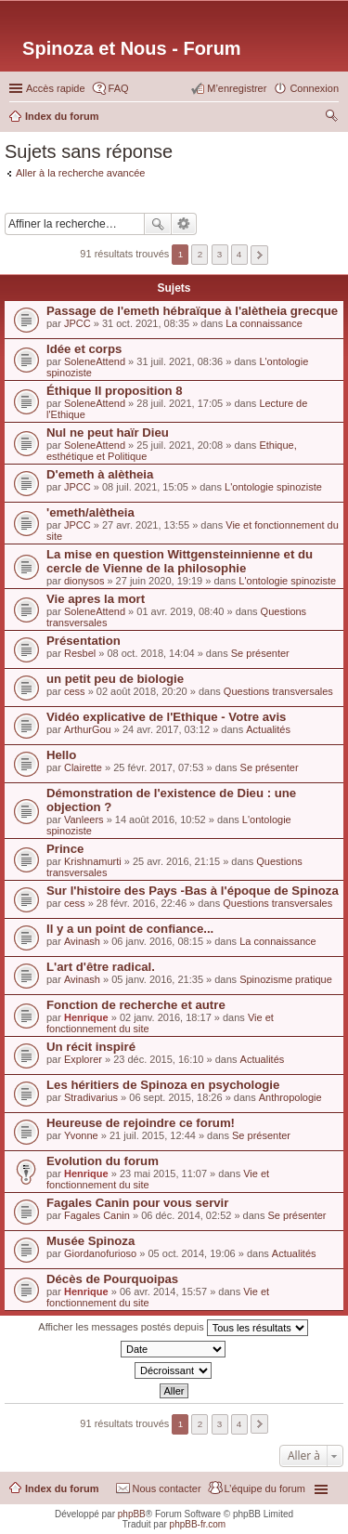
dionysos (84, 580)
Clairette (83, 767)
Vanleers (84, 819)
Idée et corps (84, 349)
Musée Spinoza (90, 1241)
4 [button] (239, 254)
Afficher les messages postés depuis (172, 1327)
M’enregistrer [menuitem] (236, 88)
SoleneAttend (94, 361)
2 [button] (200, 254)
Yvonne (81, 1135)
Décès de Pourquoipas (112, 1279)
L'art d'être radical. (100, 967)
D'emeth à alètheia (99, 474)
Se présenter (260, 653)
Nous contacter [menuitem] (167, 1488)
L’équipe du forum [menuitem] (265, 1488)
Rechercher (158, 224)
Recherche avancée (184, 224)
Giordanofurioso (100, 1253)
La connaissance (264, 323)
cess (74, 691)
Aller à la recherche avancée (80, 172)
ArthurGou (87, 729)
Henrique (86, 1017)
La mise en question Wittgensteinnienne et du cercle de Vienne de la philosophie (179, 561)
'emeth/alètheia (90, 512)
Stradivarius (91, 1097)
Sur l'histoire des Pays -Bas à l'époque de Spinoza (192, 891)
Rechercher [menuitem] (331, 118)
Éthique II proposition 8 (114, 391)
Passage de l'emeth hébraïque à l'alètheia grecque (192, 311)
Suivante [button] (259, 255)
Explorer (83, 1059)
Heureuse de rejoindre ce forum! (140, 1123)
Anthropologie (290, 1097)
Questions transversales (278, 691)
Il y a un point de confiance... (129, 929)
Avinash (82, 941)
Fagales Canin (97, 1215)
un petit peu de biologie (115, 679)
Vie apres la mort (95, 599)
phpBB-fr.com (198, 1524)
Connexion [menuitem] (314, 88)
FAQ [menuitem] (119, 88)
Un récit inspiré (90, 1047)
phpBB (132, 1514)
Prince (65, 849)
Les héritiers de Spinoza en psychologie (162, 1085)
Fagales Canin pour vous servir (137, 1203)
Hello (61, 755)
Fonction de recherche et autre (136, 1005)
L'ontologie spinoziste (273, 486)
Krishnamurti (93, 861)
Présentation (83, 641)
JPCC (77, 323)
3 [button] (220, 254)
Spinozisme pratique (285, 979)
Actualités (268, 729)
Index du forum (61, 1488)
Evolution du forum (102, 1161)
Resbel (80, 653)
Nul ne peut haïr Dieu (107, 432)
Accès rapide (55, 88)
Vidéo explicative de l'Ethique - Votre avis (166, 717)
